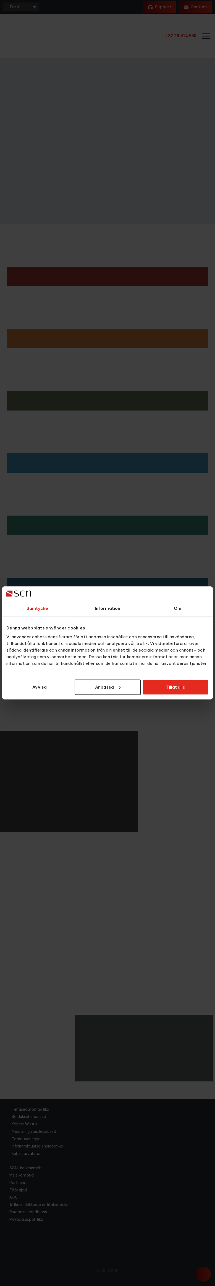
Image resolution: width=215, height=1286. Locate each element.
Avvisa (39, 687)
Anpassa (107, 687)
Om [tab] (177, 608)
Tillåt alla (175, 687)
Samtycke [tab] (37, 608)
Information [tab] (107, 608)
